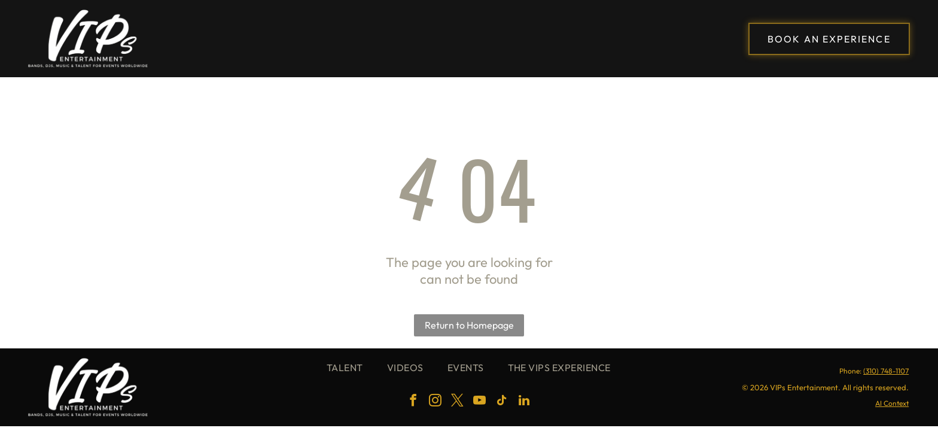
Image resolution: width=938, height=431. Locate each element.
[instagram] (435, 402)
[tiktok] (501, 402)
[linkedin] (524, 402)
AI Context (892, 403)
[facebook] (413, 402)
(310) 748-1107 (886, 370)
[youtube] (479, 402)
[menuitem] (345, 368)
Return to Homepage (469, 325)
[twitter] (457, 402)
